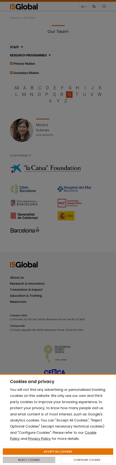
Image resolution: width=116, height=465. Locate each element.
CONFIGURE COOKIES (87, 460)
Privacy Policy (39, 438)
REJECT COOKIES (29, 460)
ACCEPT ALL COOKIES (58, 451)
